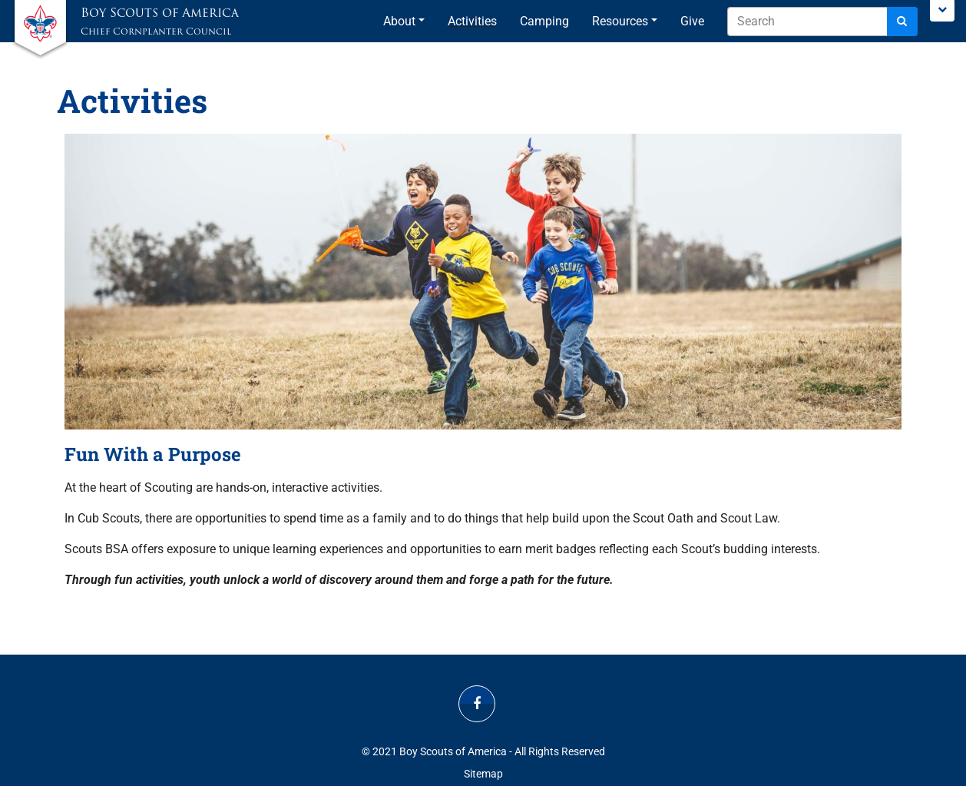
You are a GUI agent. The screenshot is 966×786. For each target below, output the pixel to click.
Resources (620, 21)
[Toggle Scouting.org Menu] (942, 11)
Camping (544, 21)
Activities (472, 21)
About (399, 21)
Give (692, 21)
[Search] (902, 21)
